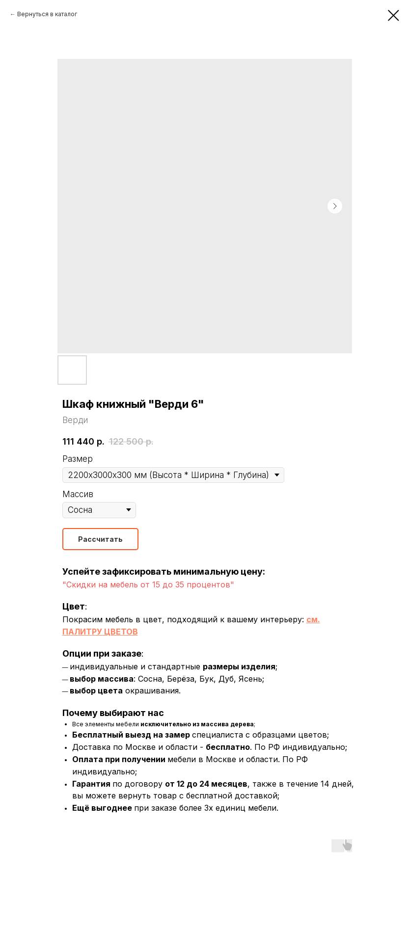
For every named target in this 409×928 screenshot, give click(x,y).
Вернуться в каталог (47, 14)
